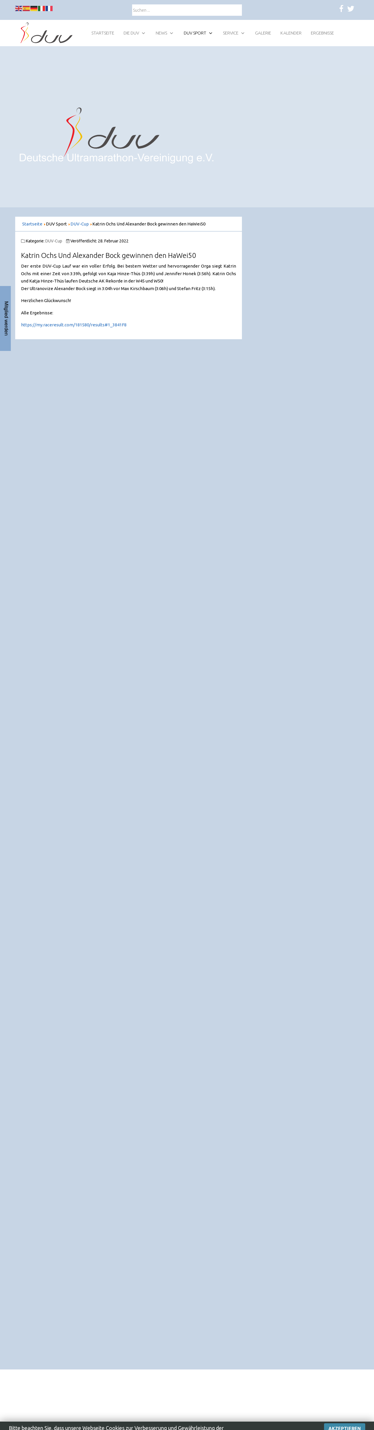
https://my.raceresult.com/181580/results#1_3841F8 (74, 324)
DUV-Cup (53, 241)
